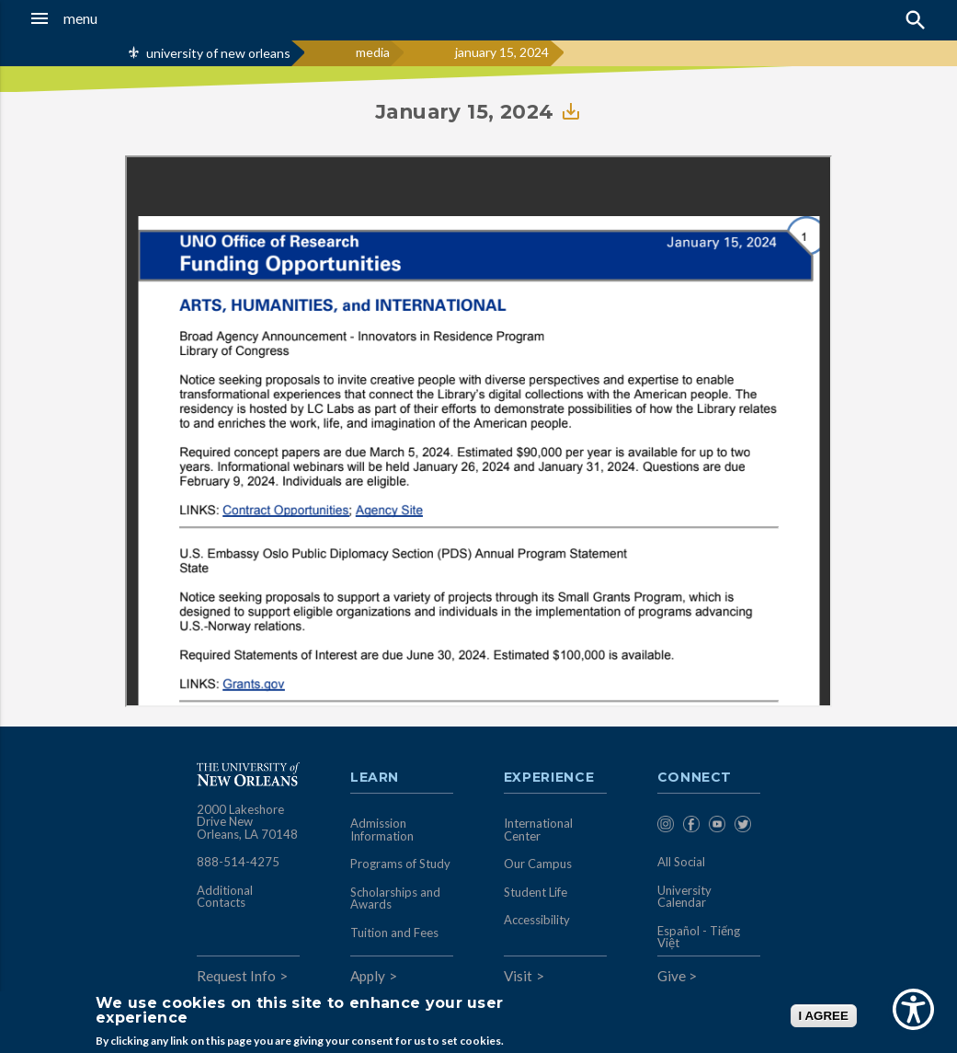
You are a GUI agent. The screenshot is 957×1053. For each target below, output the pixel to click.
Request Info (236, 975)
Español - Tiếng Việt (698, 937)
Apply (367, 975)
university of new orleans (218, 53)
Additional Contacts (225, 896)
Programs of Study (400, 863)
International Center (538, 829)
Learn (374, 778)
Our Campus (538, 863)
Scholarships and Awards (395, 898)
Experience (549, 778)
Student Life (535, 892)
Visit (518, 975)
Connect (695, 778)
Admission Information (382, 829)
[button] (92, 18)
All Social (681, 861)
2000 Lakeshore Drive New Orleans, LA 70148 (247, 821)
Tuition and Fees (394, 932)
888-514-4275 (238, 861)
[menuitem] (665, 827)
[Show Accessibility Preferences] (913, 1009)
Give (671, 975)
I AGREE (824, 1016)
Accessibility (537, 919)
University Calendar (684, 896)
